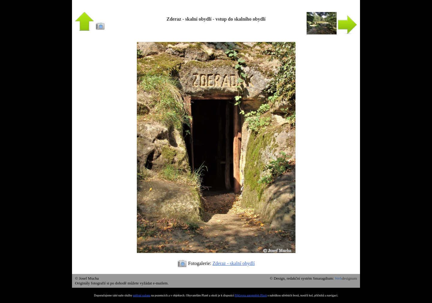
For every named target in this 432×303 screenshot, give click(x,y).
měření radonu (141, 295)
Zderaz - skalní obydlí (233, 263)
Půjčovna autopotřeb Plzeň (251, 295)
